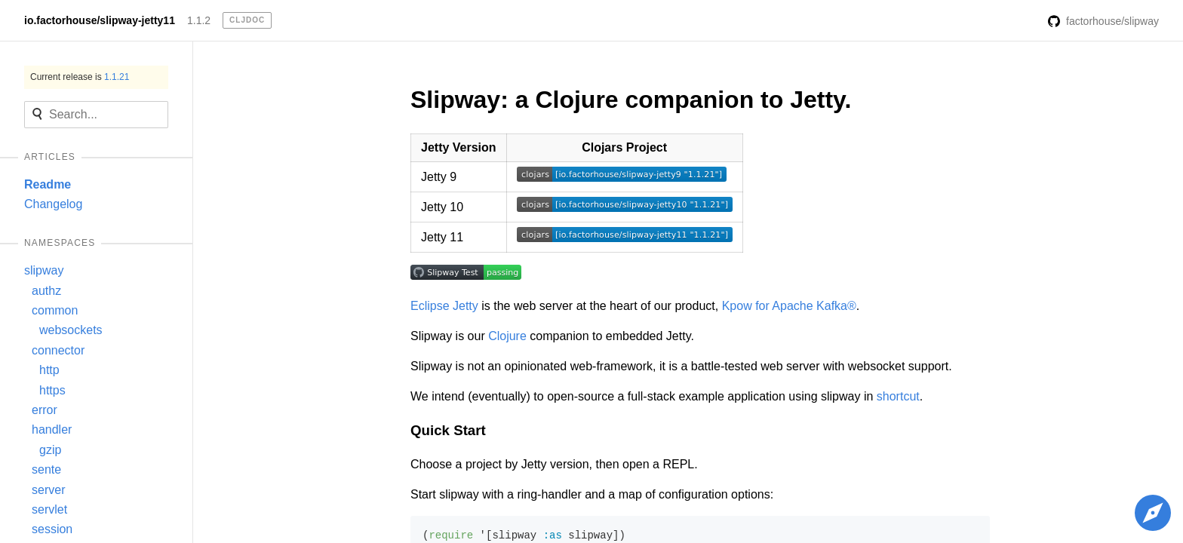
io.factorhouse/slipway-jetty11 (99, 20)
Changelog (53, 204)
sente (46, 469)
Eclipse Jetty (444, 305)
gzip (50, 449)
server (48, 489)
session (52, 529)
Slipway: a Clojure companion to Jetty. (630, 99)
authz (46, 290)
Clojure (507, 336)
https (52, 390)
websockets (71, 330)
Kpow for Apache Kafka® (789, 305)
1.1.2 (198, 20)
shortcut (898, 396)
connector (58, 350)
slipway (43, 270)
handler (52, 429)
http (49, 370)
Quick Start (448, 430)
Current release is (79, 77)
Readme (47, 184)
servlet (49, 509)
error (44, 409)
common (55, 310)
